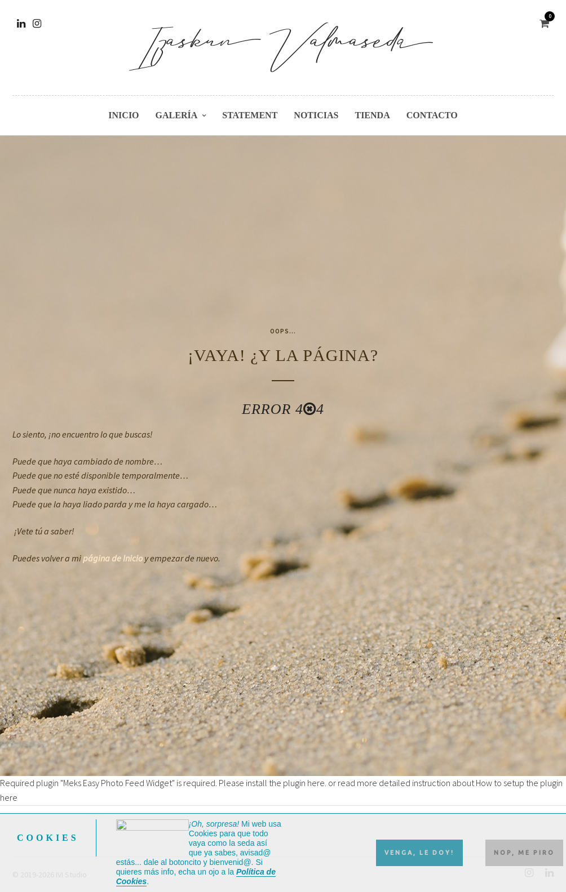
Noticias (316, 115)
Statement (249, 115)
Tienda (372, 115)
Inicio (123, 115)
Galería (177, 115)
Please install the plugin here (272, 782)
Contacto (432, 115)
